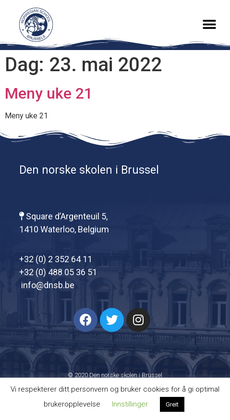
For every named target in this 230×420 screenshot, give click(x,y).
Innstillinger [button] (130, 404)
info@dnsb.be (46, 285)
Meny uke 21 (49, 93)
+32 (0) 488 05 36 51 (58, 272)
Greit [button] (172, 404)
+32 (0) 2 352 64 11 (55, 259)
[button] (209, 25)
